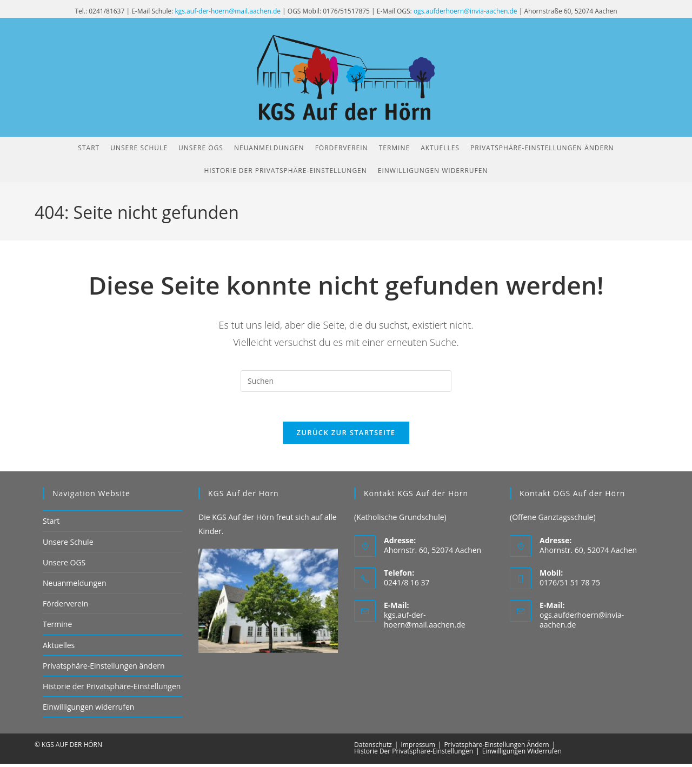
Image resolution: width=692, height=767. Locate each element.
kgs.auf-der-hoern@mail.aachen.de (228, 11)
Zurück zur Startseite (346, 436)
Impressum (418, 747)
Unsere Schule (68, 544)
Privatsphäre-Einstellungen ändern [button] (104, 668)
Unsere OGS (64, 565)
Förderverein (65, 607)
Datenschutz (373, 747)
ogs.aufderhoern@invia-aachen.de (465, 11)
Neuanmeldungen (75, 586)
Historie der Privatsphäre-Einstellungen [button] (112, 689)
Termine (57, 627)
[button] (542, 148)
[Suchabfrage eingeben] (346, 381)
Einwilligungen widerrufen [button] (88, 710)
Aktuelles (59, 648)
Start (51, 524)
